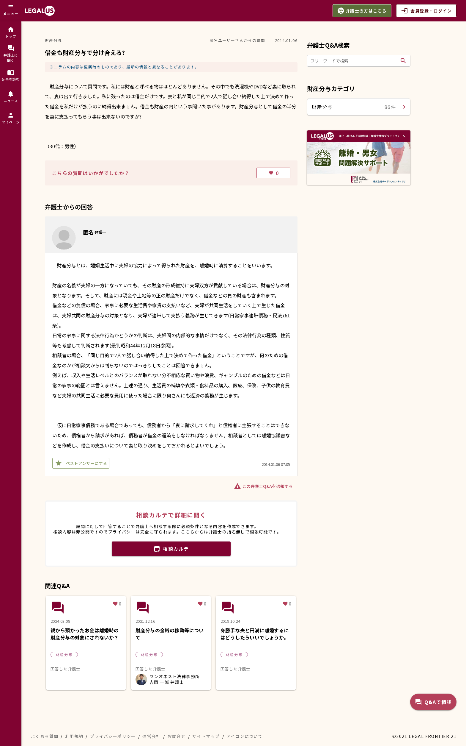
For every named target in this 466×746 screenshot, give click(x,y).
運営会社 (151, 736)
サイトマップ (206, 736)
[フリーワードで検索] (354, 61)
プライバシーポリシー (113, 736)
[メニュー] (10, 10)
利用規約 (74, 736)
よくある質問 (44, 736)
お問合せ (176, 736)
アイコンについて (244, 736)
